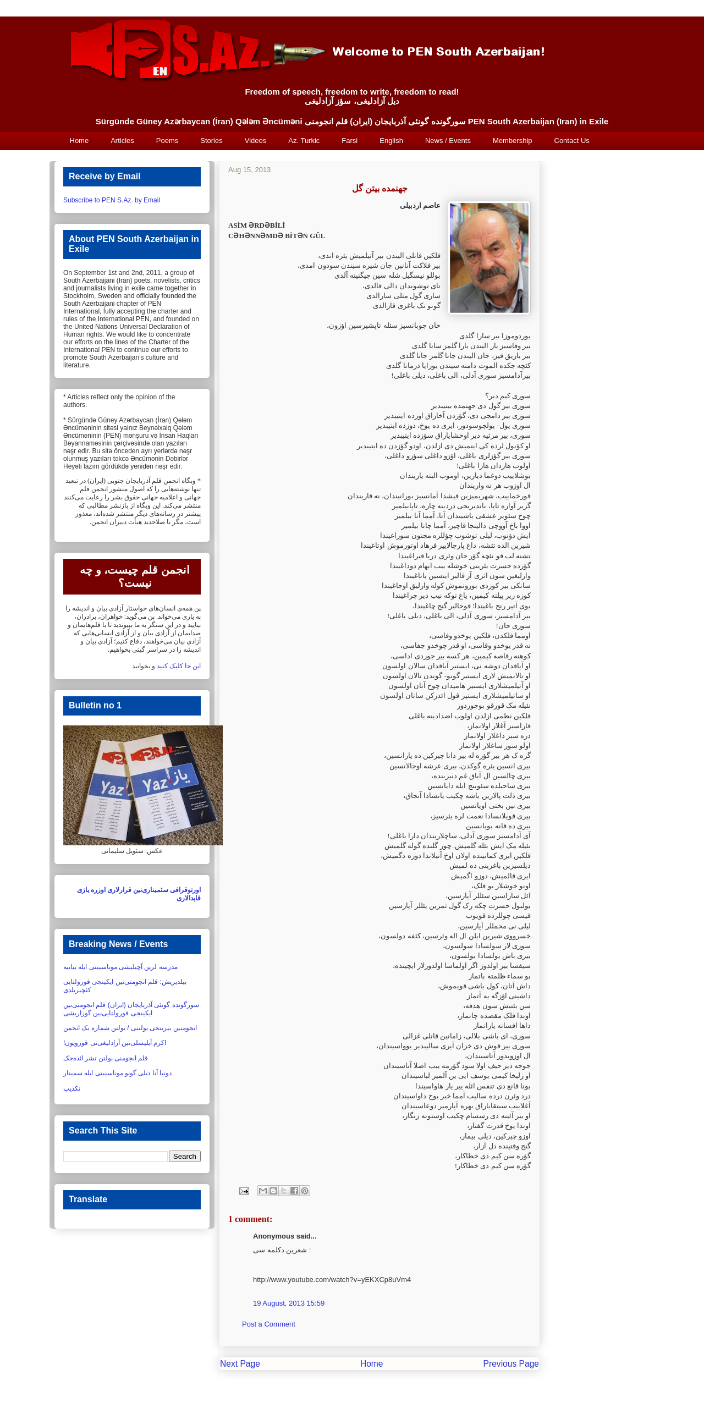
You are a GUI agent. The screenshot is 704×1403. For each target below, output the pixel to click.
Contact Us (572, 140)
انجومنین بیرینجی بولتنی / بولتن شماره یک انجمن (130, 1028)
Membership (512, 140)
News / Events (448, 140)
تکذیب (71, 1088)
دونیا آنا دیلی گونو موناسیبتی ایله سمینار (117, 1073)
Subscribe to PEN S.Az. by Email (111, 200)
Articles (122, 140)
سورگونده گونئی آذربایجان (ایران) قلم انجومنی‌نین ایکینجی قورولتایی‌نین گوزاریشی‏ (131, 1008)
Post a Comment (268, 1324)
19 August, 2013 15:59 (288, 1303)
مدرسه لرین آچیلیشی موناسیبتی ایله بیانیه (120, 967)
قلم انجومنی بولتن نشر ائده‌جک (105, 1058)
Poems (167, 140)
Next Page (240, 1363)
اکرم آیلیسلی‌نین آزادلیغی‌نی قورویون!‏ (114, 1043)
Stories (211, 140)
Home (79, 140)
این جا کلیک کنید (179, 666)
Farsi (350, 140)
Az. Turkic (304, 140)
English (391, 140)
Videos (256, 140)
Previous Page (511, 1363)
